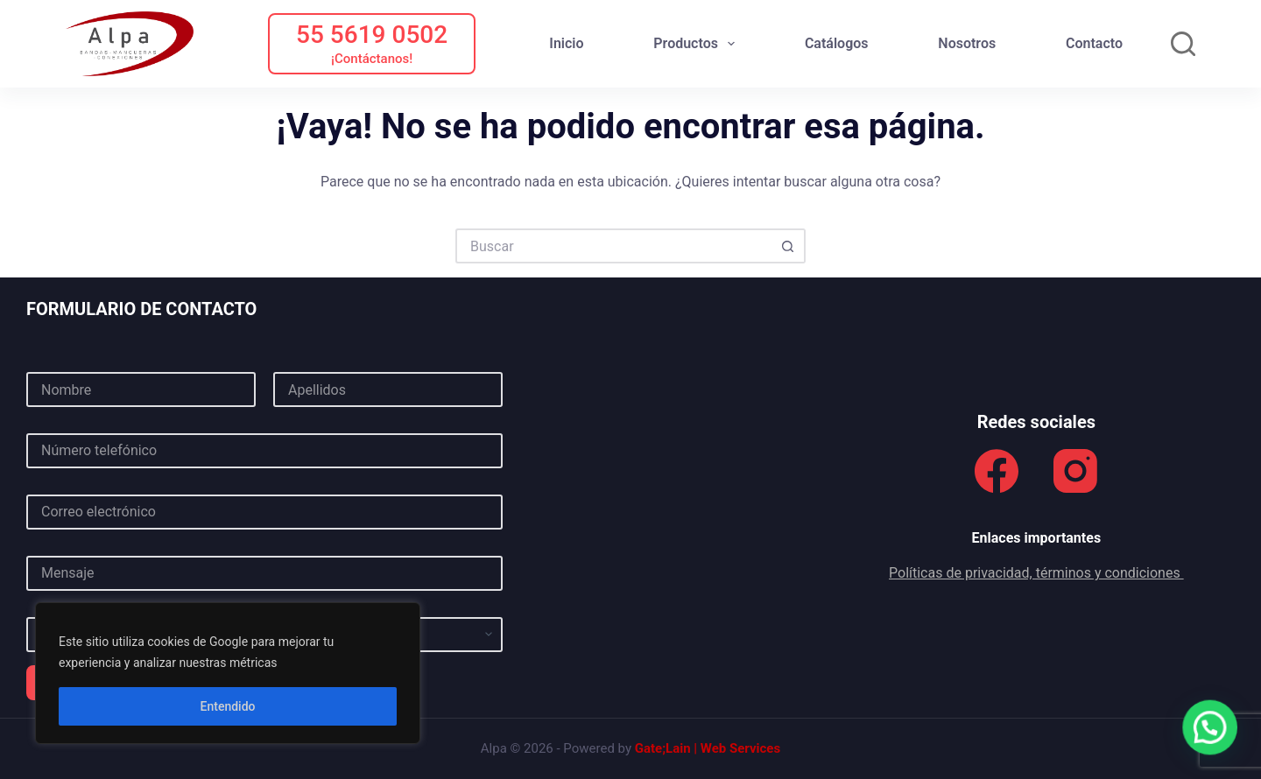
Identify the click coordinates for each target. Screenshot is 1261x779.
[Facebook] (996, 471)
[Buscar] (1183, 44)
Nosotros (967, 43)
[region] (227, 673)
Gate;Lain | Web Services (707, 748)
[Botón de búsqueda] (788, 245)
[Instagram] (1075, 471)
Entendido (228, 706)
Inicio (566, 43)
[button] (1210, 728)
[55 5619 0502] (372, 43)
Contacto (1094, 43)
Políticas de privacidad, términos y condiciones (1036, 573)
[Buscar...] (613, 245)
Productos (697, 43)
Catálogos (837, 43)
